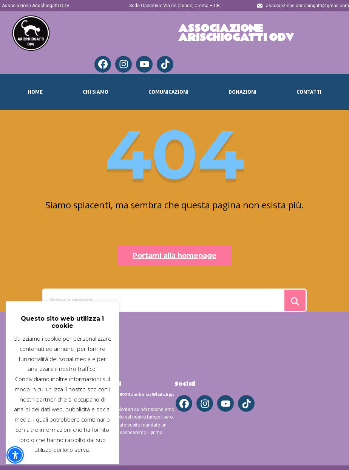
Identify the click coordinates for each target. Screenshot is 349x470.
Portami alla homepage (174, 255)
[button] (15, 454)
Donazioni (242, 91)
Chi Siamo (95, 91)
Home (35, 91)
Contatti (308, 91)
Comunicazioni (168, 91)
